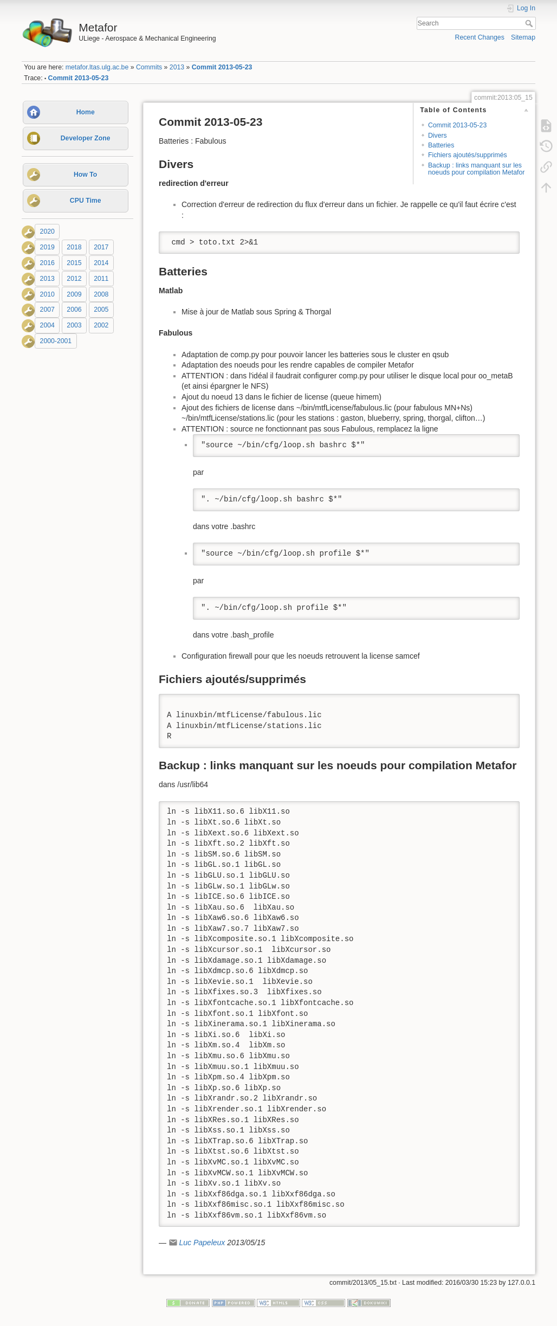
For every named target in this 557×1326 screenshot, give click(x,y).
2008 (101, 294)
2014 (101, 263)
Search (530, 23)
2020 (47, 231)
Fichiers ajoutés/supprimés (467, 155)
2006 (74, 310)
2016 (47, 263)
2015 (74, 263)
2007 (47, 310)
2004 (47, 325)
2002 (101, 325)
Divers (437, 135)
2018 (74, 247)
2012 (74, 278)
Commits (149, 67)
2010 (47, 294)
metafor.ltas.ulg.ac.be (97, 67)
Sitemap (523, 37)
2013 (177, 67)
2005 (101, 310)
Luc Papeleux (202, 1242)
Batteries (441, 145)
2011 (101, 278)
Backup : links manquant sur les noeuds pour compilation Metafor (476, 169)
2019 (47, 247)
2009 (74, 294)
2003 (74, 325)
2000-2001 (56, 341)
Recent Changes (479, 37)
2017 (101, 247)
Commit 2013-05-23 (222, 67)
